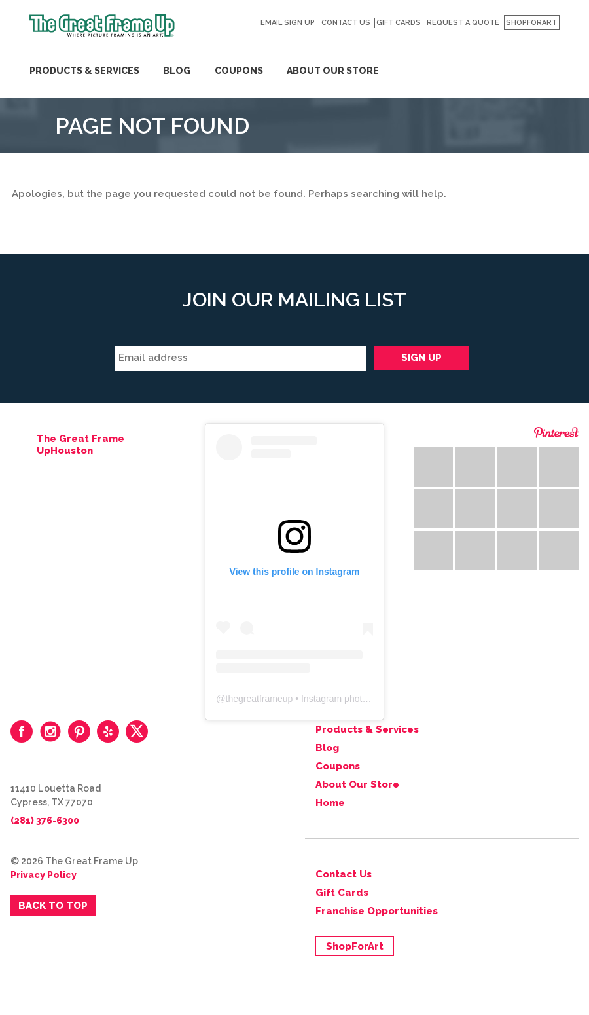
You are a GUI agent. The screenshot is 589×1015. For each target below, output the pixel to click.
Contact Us (345, 22)
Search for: (555, 45)
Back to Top (53, 906)
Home (330, 803)
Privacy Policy (43, 875)
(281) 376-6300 (44, 820)
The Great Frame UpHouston (80, 444)
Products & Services (84, 70)
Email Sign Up (287, 22)
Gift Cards (398, 22)
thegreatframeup (259, 698)
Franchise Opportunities (376, 911)
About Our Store (333, 70)
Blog (176, 70)
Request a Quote (463, 22)
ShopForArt (531, 22)
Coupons (239, 70)
